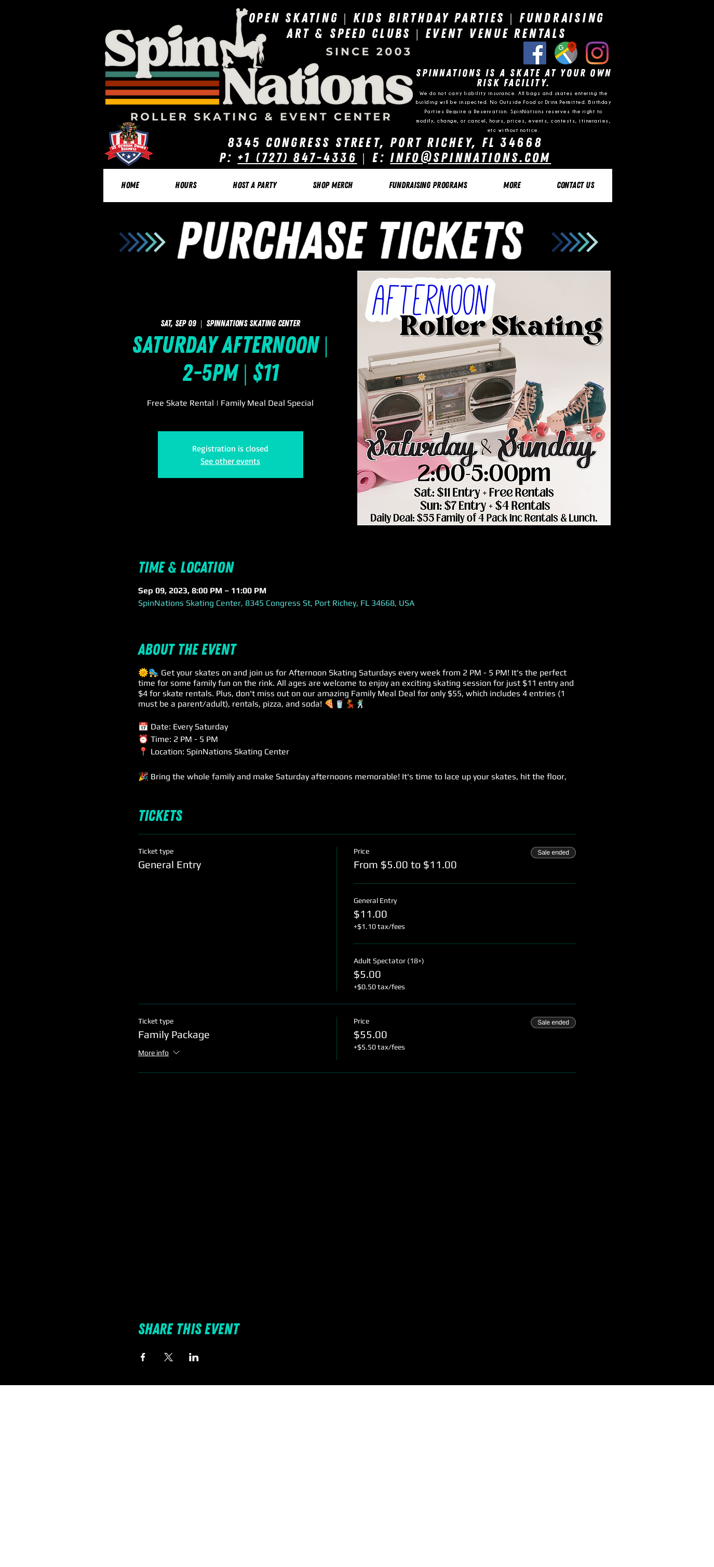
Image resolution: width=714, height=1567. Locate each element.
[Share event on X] (168, 1357)
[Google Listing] (566, 53)
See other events (230, 461)
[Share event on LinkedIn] (194, 1357)
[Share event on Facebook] (143, 1357)
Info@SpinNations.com (470, 158)
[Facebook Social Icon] (534, 53)
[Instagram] (597, 53)
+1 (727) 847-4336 (297, 158)
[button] (185, 185)
